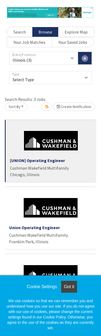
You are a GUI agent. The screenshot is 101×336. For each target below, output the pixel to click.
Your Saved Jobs (72, 42)
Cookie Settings (42, 286)
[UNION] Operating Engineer (37, 160)
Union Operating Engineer (34, 227)
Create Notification (74, 106)
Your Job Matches (29, 42)
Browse (45, 32)
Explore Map (76, 32)
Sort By (14, 106)
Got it (69, 286)
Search (19, 32)
